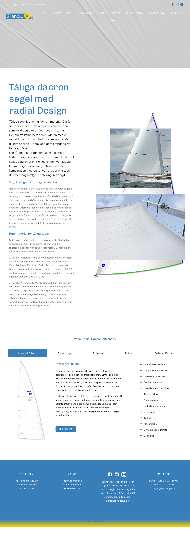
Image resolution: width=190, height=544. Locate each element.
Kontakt (56, 13)
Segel (69, 13)
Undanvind (86, 13)
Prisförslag (157, 13)
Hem (44, 13)
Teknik (112, 20)
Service (115, 13)
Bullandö (177, 13)
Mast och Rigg (134, 13)
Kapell (103, 13)
